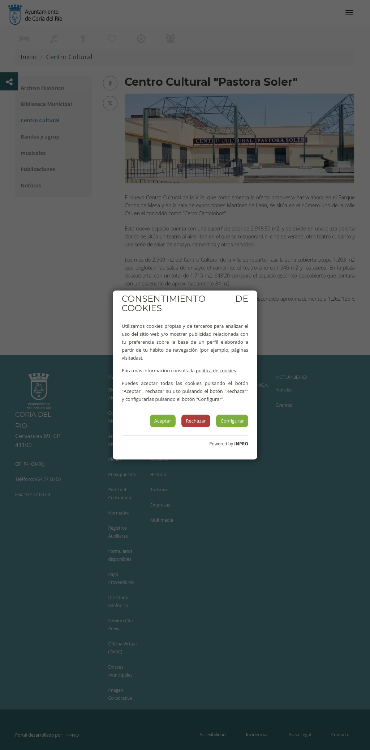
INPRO (241, 444)
